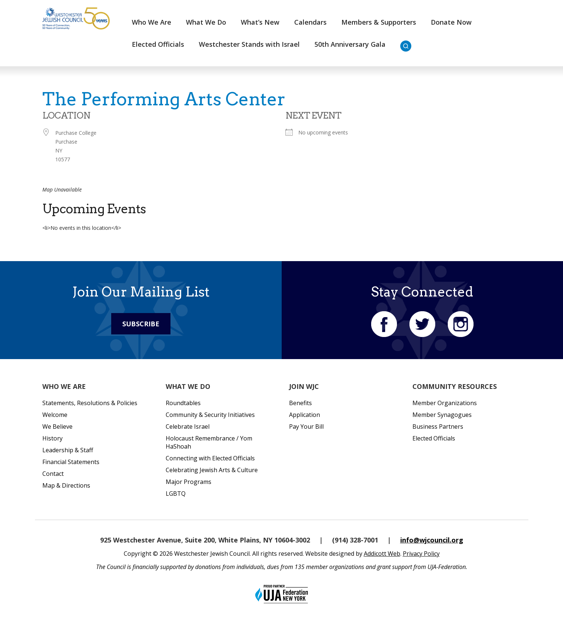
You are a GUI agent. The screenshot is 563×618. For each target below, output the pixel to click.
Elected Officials (158, 44)
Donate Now (451, 22)
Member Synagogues (442, 415)
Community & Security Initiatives (210, 415)
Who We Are (151, 22)
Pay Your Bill (306, 426)
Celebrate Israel (188, 426)
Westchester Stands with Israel (249, 44)
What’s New (260, 22)
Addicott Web (382, 553)
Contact (53, 474)
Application (304, 415)
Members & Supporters (378, 22)
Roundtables (183, 403)
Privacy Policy (421, 553)
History (52, 438)
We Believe (57, 426)
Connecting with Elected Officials (210, 458)
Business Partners (437, 426)
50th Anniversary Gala (350, 44)
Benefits (300, 403)
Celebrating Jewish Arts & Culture (212, 470)
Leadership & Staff (67, 450)
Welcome (54, 415)
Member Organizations (444, 403)
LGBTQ (176, 493)
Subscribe (140, 323)
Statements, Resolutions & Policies (89, 403)
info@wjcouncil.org (431, 540)
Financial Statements (70, 462)
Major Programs (188, 482)
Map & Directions (66, 485)
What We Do (206, 22)
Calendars (310, 22)
